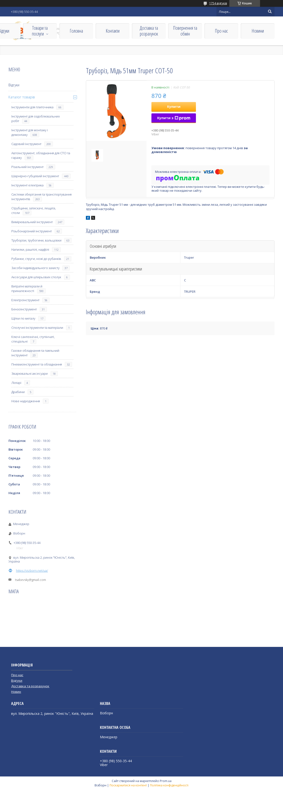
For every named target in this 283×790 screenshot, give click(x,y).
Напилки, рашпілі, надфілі (30, 249)
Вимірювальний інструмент (32, 222)
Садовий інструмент (26, 144)
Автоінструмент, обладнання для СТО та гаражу (40, 155)
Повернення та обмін (185, 31)
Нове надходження (25, 401)
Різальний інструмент (27, 167)
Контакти (112, 31)
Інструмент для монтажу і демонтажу (29, 132)
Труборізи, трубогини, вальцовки (36, 240)
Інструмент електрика (27, 185)
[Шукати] (270, 11)
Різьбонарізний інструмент (31, 231)
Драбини (18, 392)
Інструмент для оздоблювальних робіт (35, 118)
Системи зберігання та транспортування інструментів (41, 196)
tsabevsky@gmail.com (30, 580)
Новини (258, 31)
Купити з (173, 118)
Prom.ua (165, 781)
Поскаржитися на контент (128, 785)
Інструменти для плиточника (32, 107)
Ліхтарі (16, 382)
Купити (173, 106)
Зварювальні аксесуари (29, 373)
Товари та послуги (40, 31)
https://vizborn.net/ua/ (32, 570)
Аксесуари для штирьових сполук (36, 277)
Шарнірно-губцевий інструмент (35, 176)
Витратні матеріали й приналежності (26, 288)
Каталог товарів (21, 97)
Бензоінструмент (24, 309)
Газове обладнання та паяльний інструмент (35, 352)
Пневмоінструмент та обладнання (36, 364)
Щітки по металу (23, 318)
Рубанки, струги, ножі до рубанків (36, 258)
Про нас (221, 31)
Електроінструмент (25, 300)
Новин (16, 691)
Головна (76, 31)
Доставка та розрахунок (149, 31)
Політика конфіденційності (169, 785)
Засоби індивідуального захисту (35, 268)
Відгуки (13, 85)
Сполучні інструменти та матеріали (37, 327)
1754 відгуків (218, 3)
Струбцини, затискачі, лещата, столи (33, 210)
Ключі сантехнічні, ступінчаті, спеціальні (33, 339)
